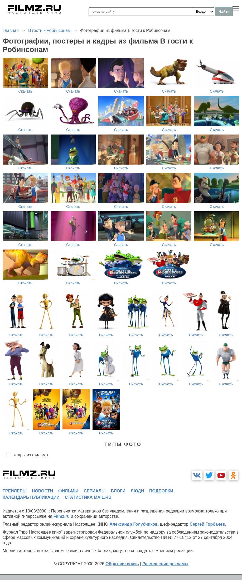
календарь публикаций (31, 497)
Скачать (25, 91)
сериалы (94, 491)
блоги (118, 491)
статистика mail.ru (88, 497)
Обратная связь (122, 564)
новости (42, 491)
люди (137, 491)
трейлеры (15, 491)
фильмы (68, 491)
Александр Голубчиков (133, 524)
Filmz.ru (62, 516)
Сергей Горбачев (207, 524)
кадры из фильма (30, 455)
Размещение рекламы (165, 564)
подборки (161, 491)
